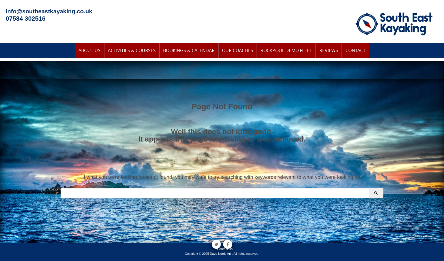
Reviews (328, 50)
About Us (89, 50)
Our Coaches (237, 50)
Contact (355, 50)
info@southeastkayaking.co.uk (49, 11)
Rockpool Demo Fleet (286, 50)
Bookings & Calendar (189, 50)
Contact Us (224, 249)
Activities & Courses (132, 50)
